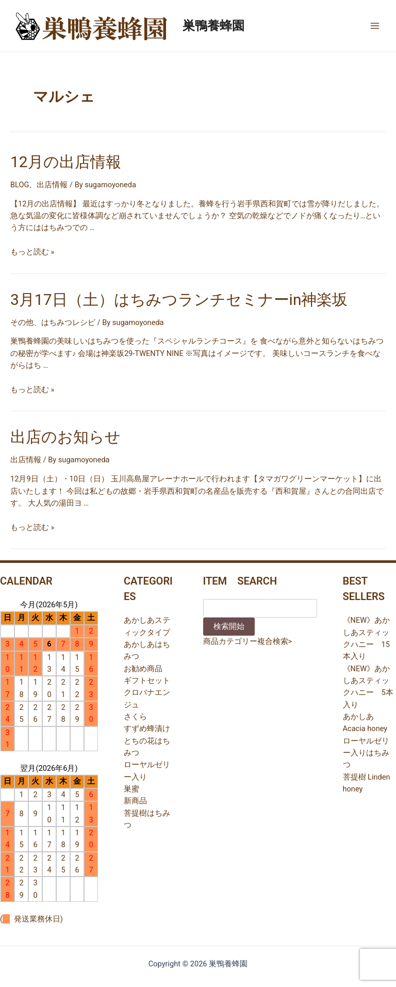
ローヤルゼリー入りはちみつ (366, 753)
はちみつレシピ (68, 322)
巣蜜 (131, 789)
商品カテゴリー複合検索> (247, 641)
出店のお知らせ (65, 437)
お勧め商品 (143, 668)
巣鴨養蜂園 (213, 26)
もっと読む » (32, 251)
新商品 (135, 800)
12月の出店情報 (65, 162)
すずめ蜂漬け (147, 728)
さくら (135, 716)
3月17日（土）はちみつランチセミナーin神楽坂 (179, 299)
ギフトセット (147, 680)
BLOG (19, 184)
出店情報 (52, 184)
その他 (22, 322)
